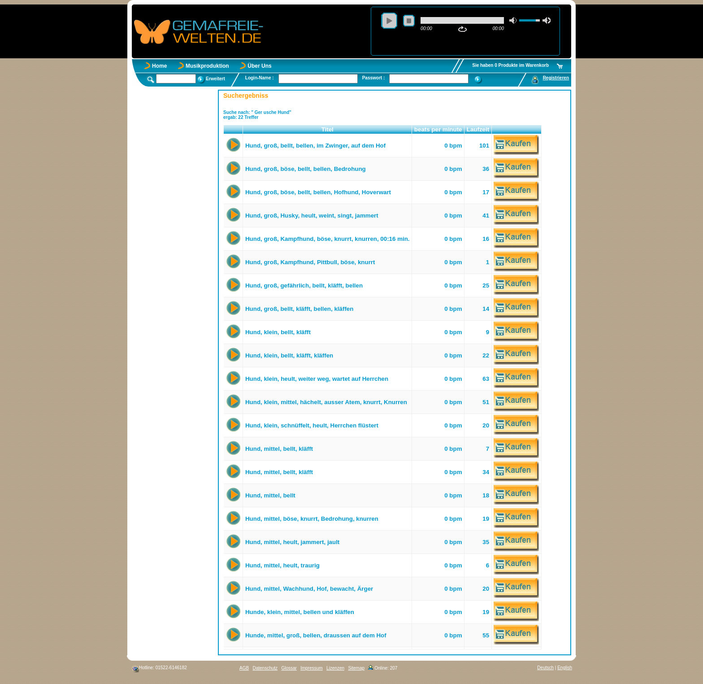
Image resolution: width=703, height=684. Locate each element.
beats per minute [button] (438, 129)
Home (159, 66)
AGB (244, 668)
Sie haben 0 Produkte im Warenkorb (510, 65)
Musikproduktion (207, 66)
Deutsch (545, 667)
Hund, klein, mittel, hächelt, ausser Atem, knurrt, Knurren (326, 402)
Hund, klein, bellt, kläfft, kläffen (289, 355)
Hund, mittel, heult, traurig (282, 565)
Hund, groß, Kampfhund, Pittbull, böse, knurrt (310, 262)
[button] (233, 129)
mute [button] (513, 20)
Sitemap (356, 668)
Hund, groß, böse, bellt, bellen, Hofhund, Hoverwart (318, 192)
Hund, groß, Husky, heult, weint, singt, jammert (311, 215)
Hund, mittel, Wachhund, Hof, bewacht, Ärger (309, 588)
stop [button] (409, 20)
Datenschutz (265, 668)
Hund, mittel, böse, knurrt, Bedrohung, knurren (311, 518)
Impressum (311, 668)
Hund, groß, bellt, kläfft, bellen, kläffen (299, 308)
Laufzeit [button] (478, 129)
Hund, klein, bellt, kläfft (278, 332)
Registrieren (556, 77)
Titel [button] (327, 129)
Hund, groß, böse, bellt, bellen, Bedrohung (305, 169)
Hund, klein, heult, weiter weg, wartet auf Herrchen (316, 378)
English (564, 667)
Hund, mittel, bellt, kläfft (279, 448)
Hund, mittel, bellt (270, 495)
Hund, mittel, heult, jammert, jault (292, 542)
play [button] (389, 21)
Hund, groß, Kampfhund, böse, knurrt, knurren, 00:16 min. (327, 238)
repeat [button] (462, 29)
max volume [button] (546, 20)
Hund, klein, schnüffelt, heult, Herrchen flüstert (311, 425)
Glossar (288, 668)
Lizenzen (335, 668)
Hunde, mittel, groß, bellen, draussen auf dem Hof (315, 635)
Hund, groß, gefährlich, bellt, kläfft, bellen (304, 285)
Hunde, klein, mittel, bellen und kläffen (299, 612)
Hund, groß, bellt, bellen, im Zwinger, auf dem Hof (315, 145)
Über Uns (259, 66)
